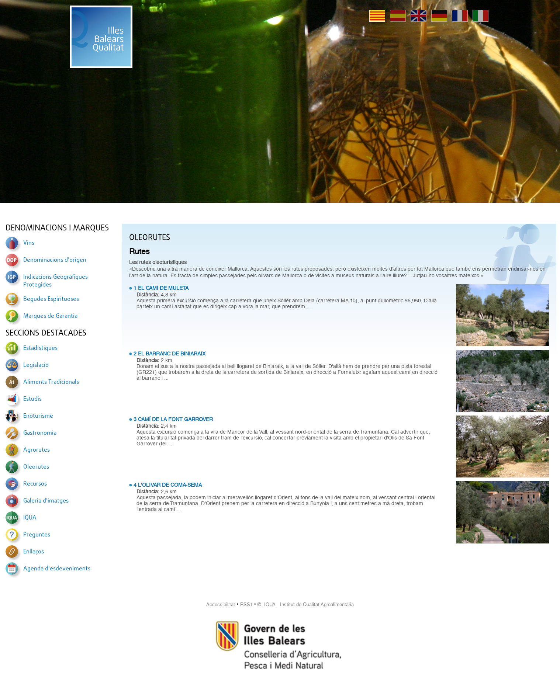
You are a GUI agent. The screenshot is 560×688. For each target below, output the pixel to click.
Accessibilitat (220, 604)
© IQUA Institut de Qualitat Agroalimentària (305, 604)
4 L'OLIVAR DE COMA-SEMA (168, 485)
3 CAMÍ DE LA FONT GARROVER (173, 419)
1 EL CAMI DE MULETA (161, 288)
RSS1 (246, 604)
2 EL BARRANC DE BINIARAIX (169, 354)
